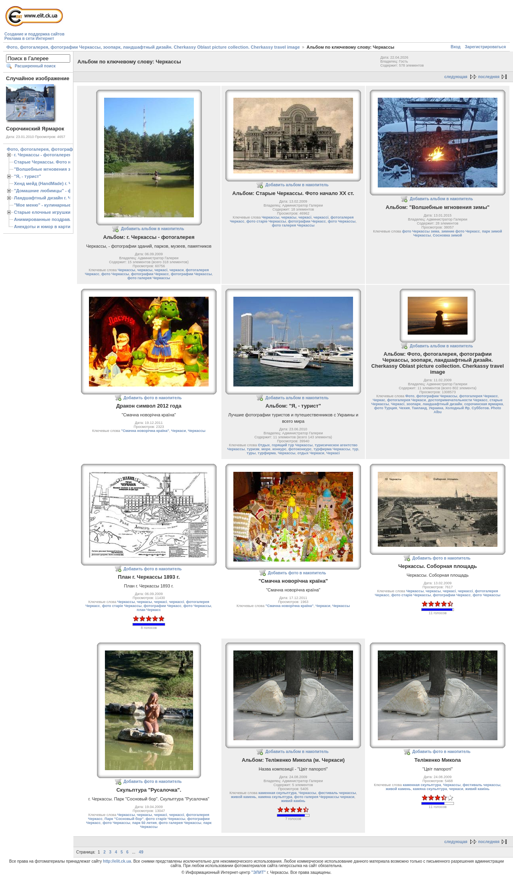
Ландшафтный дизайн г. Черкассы (51, 197)
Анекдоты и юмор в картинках (47, 226)
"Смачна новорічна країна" (145, 431)
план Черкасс (149, 610)
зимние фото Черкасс (460, 231)
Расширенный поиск (35, 66)
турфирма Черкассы (332, 449)
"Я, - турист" (27, 176)
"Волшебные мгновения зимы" (48, 169)
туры (251, 453)
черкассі (321, 217)
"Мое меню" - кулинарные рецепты (52, 205)
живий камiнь (293, 801)
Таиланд (419, 408)
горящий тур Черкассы (292, 445)
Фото (409, 396)
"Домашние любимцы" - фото (46, 190)
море (265, 449)
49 (141, 852)
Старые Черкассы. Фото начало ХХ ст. (55, 162)
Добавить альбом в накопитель (152, 229)
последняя (488, 77)
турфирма (267, 453)
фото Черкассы (115, 274)
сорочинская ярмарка (483, 404)
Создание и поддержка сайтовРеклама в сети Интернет (34, 36)
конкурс (279, 449)
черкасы (144, 270)
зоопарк (413, 404)
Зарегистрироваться (485, 47)
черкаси (177, 270)
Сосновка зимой (447, 235)
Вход (456, 47)
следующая (456, 77)
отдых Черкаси (310, 453)
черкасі (161, 270)
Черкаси (178, 431)
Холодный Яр (457, 408)
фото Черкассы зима (420, 231)
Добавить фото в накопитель (153, 398)
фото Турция (385, 408)
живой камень (243, 797)
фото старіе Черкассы (266, 221)
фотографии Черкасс (150, 274)
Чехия (404, 408)
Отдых (264, 445)
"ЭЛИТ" (258, 872)
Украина (436, 408)
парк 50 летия (144, 823)
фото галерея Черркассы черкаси (324, 797)
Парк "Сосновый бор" (124, 819)
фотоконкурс (300, 449)
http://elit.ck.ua (117, 861)
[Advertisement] (211, 22)
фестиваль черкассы (337, 793)
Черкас (379, 400)
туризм (253, 449)
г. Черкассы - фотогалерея (42, 154)
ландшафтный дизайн (442, 404)
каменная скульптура (277, 793)
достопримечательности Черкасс (457, 400)
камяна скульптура (275, 797)
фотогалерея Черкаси (406, 400)
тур (355, 449)
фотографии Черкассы (191, 274)
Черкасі (333, 453)
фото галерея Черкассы (149, 278)
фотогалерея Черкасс (478, 396)
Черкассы (126, 270)
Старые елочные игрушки (42, 212)
